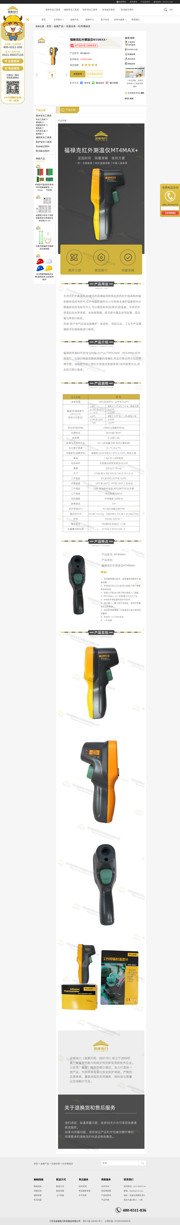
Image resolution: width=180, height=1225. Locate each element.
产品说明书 (145, 2)
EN (171, 9)
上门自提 (60, 1195)
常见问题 (38, 1200)
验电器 (40, 128)
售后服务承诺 (84, 1191)
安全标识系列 (108, 10)
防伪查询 (133, 2)
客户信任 (105, 19)
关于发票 (83, 1195)
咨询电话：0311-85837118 (135, 1186)
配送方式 (60, 1186)
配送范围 (60, 1191)
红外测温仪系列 (94, 74)
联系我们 (136, 19)
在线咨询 (78, 74)
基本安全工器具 (53, 10)
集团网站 (122, 2)
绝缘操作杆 (42, 125)
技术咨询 (83, 1186)
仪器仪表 (71, 26)
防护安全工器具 (90, 10)
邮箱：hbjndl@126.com (133, 1191)
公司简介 (58, 19)
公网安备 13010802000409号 (117, 1221)
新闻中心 (90, 19)
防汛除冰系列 (127, 10)
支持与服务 (119, 19)
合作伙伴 (105, 1186)
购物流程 (38, 1186)
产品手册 (105, 1200)
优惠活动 (38, 1191)
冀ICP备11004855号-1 (92, 1221)
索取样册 (38, 1195)
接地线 (40, 122)
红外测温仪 (84, 26)
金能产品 (74, 19)
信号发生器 (42, 131)
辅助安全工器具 (71, 10)
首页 (44, 19)
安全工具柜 (42, 119)
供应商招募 (106, 1191)
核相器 (40, 134)
